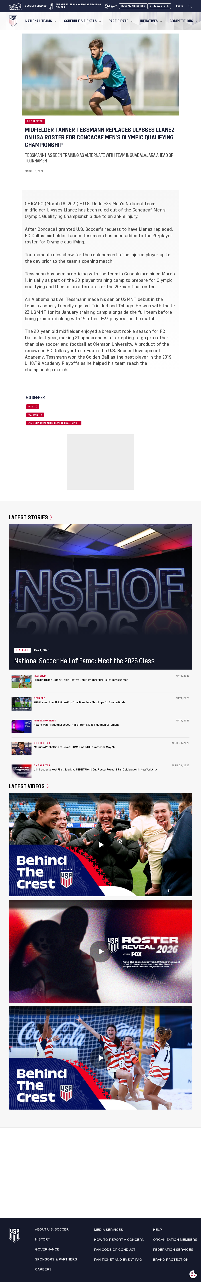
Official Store (159, 6)
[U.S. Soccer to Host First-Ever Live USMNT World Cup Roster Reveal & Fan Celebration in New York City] (22, 771)
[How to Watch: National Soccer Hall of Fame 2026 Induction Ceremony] (22, 726)
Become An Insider (133, 6)
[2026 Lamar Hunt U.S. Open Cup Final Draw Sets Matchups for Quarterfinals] (22, 704)
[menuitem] (40, 21)
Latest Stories (30, 517)
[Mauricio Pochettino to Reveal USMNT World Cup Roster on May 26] (22, 748)
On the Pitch (35, 121)
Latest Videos (29, 786)
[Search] (190, 6)
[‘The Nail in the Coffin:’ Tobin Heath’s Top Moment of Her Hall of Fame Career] (22, 681)
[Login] (179, 6)
